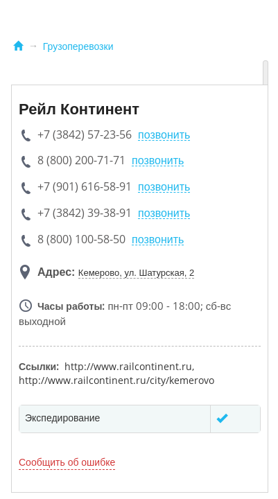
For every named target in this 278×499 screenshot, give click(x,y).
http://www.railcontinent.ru (128, 366)
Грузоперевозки (78, 46)
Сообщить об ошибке (67, 462)
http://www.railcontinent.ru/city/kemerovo (116, 380)
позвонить (164, 135)
